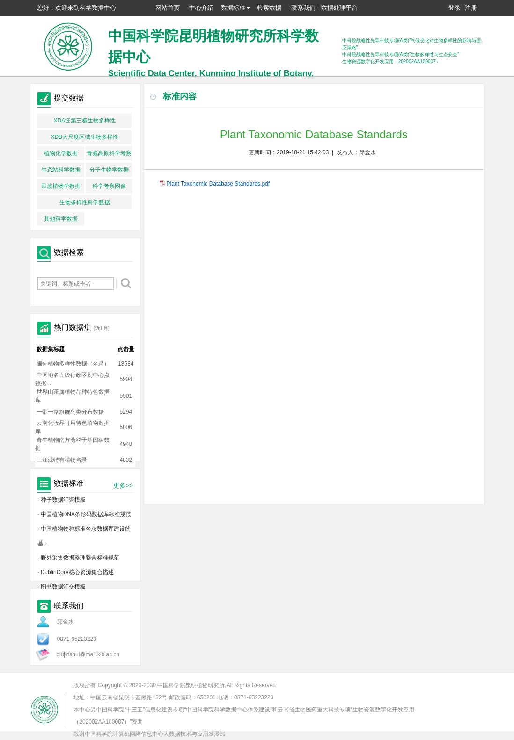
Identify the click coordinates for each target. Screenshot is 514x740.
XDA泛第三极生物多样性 (84, 120)
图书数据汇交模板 (63, 586)
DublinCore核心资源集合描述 (77, 572)
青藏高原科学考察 (109, 153)
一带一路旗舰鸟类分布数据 (70, 412)
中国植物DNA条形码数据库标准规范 (86, 514)
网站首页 (167, 7)
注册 (471, 7)
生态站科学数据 (61, 169)
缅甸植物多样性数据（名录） (73, 363)
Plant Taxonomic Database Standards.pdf (218, 183)
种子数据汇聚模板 (63, 499)
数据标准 (235, 7)
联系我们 (303, 7)
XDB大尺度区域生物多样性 (84, 137)
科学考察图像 (109, 186)
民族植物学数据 (61, 186)
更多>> (122, 485)
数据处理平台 (339, 7)
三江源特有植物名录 (62, 460)
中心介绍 (201, 7)
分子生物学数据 (109, 169)
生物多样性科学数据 (84, 202)
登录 (454, 7)
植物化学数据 (61, 153)
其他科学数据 (61, 219)
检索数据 (269, 7)
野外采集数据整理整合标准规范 (80, 557)
